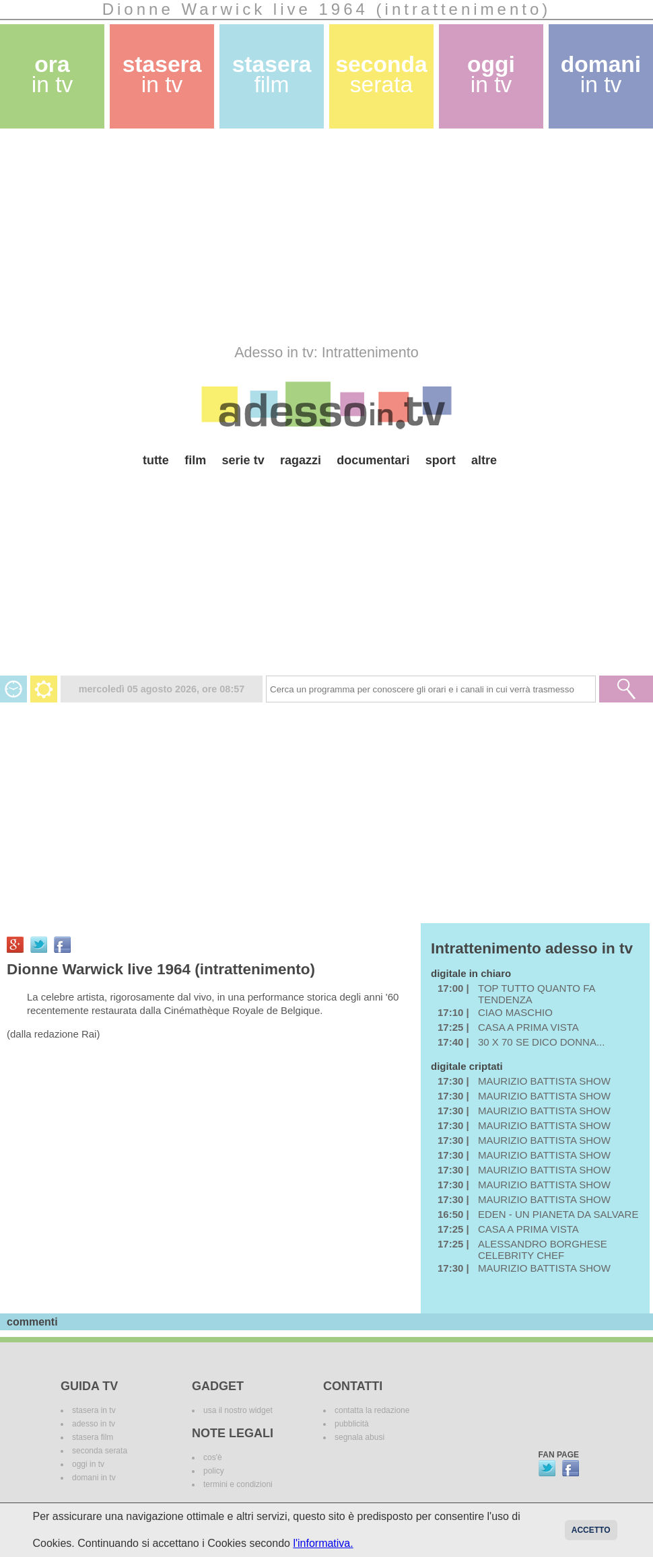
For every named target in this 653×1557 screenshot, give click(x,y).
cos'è (212, 1457)
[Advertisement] (274, 236)
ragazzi (300, 460)
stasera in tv (94, 1410)
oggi (491, 74)
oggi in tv (88, 1464)
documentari (373, 460)
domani (601, 74)
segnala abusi (359, 1437)
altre (484, 460)
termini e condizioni (238, 1484)
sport (440, 460)
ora (52, 74)
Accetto (591, 1530)
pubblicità (352, 1423)
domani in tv (94, 1477)
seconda (381, 74)
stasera (162, 74)
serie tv (243, 460)
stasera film (92, 1437)
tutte (156, 460)
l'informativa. (323, 1543)
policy (213, 1471)
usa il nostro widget (238, 1410)
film (195, 460)
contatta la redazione (372, 1410)
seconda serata (99, 1450)
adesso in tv (93, 1423)
